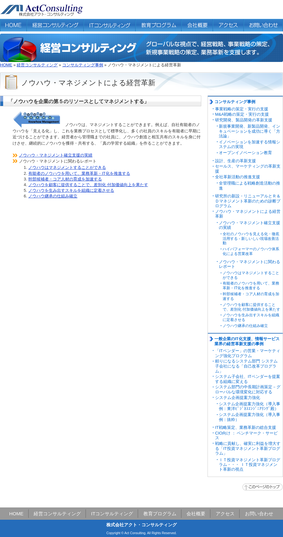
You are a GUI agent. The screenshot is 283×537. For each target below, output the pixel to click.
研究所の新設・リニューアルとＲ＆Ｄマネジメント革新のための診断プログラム (247, 201)
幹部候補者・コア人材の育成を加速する (65, 179)
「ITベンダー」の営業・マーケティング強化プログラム (247, 353)
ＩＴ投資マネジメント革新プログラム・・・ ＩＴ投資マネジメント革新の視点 (249, 464)
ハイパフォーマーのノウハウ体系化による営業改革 (251, 251)
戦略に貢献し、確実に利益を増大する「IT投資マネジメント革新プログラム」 (247, 448)
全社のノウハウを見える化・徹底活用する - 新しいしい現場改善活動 (251, 239)
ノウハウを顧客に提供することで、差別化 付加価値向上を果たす (88, 184)
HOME (6, 65)
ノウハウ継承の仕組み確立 (52, 196)
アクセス (225, 513)
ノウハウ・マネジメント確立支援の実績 (55, 155)
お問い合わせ (259, 513)
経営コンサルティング (37, 65)
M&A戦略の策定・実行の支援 (242, 114)
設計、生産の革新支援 (235, 160)
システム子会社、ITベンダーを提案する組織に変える (247, 379)
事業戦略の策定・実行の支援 (241, 109)
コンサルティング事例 (82, 65)
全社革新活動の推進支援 (237, 176)
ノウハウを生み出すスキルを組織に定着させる (71, 190)
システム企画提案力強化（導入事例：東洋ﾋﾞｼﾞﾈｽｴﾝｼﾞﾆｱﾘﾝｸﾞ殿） (249, 406)
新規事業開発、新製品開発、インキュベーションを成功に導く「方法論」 (249, 131)
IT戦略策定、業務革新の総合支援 (245, 427)
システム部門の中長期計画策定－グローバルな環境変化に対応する (247, 389)
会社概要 (195, 513)
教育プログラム (159, 513)
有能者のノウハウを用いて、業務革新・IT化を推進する (79, 173)
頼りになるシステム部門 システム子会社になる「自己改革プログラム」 (246, 366)
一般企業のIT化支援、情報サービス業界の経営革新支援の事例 (247, 341)
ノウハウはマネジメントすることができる (67, 167)
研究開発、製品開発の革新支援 (243, 120)
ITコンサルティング (112, 513)
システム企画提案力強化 (237, 397)
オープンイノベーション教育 (245, 152)
